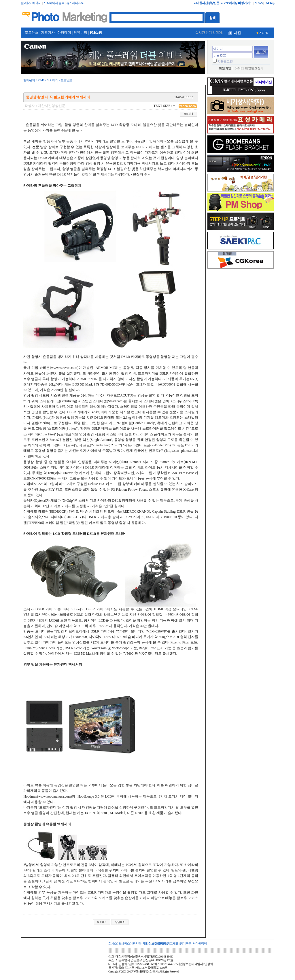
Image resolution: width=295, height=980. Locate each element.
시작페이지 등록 (54, 3)
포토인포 (66, 80)
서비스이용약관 (131, 943)
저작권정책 (199, 943)
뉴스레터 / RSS (75, 3)
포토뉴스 (32, 33)
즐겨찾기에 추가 (31, 3)
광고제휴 (172, 943)
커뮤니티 (80, 33)
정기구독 (185, 943)
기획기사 (48, 33)
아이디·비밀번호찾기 (249, 68)
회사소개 (114, 943)
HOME (40, 80)
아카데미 (64, 33)
